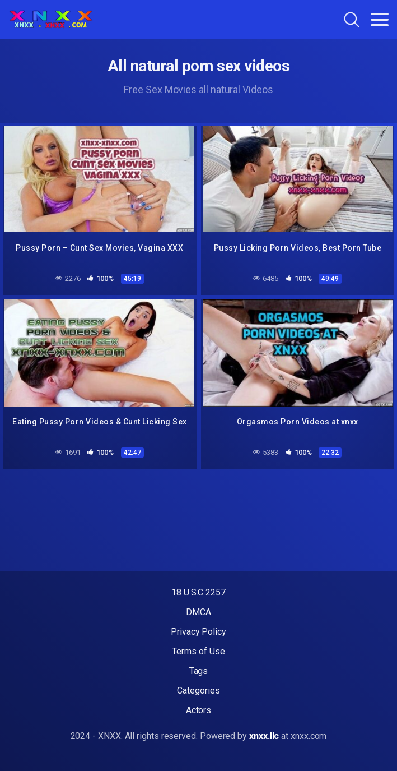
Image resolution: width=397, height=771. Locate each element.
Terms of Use (198, 651)
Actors (199, 710)
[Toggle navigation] (380, 19)
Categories (198, 690)
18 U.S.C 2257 (198, 592)
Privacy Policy (198, 631)
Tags (198, 671)
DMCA (198, 612)
